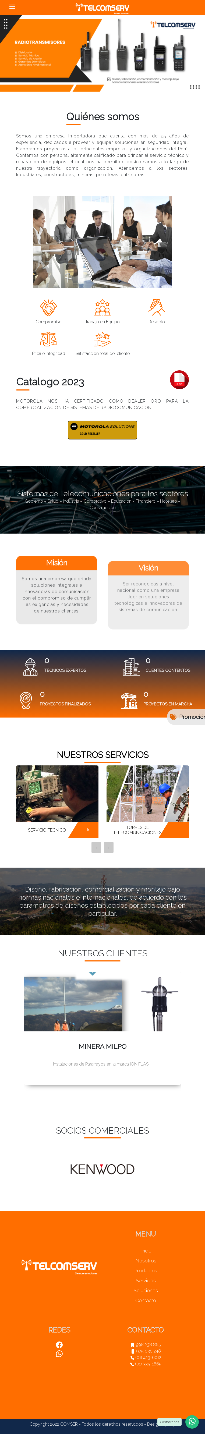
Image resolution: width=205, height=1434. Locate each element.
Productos (145, 1270)
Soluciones (146, 1290)
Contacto (145, 1300)
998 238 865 (145, 1344)
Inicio (145, 1251)
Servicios (146, 1280)
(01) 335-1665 (145, 1363)
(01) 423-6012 (145, 1357)
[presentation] (96, 847)
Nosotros (145, 1260)
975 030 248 (146, 1351)
